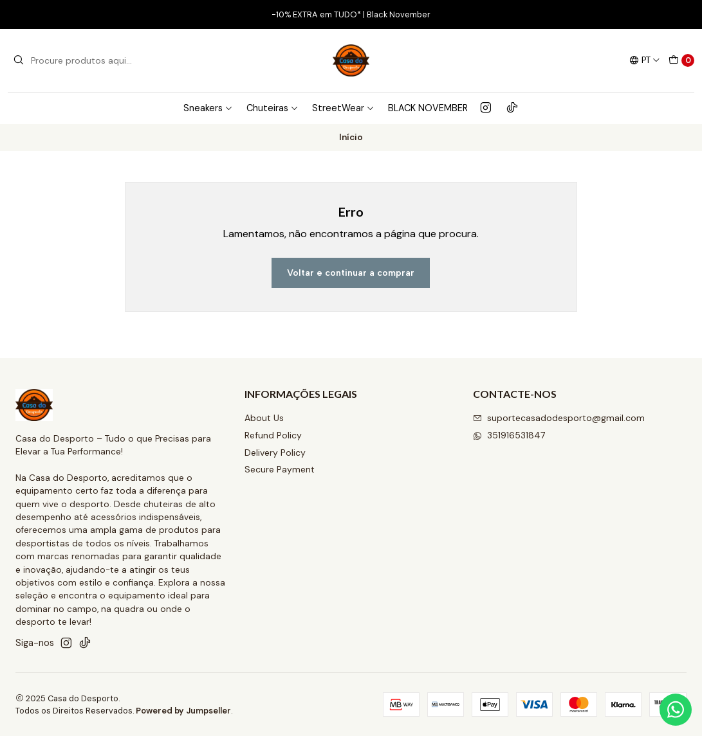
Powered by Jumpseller (183, 710)
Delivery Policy (275, 452)
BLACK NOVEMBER (428, 108)
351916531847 (509, 435)
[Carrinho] (681, 60)
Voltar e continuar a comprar (350, 272)
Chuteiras (272, 108)
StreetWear (343, 108)
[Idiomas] (645, 60)
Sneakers (208, 108)
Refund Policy (273, 435)
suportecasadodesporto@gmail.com (559, 418)
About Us (264, 418)
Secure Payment (280, 469)
